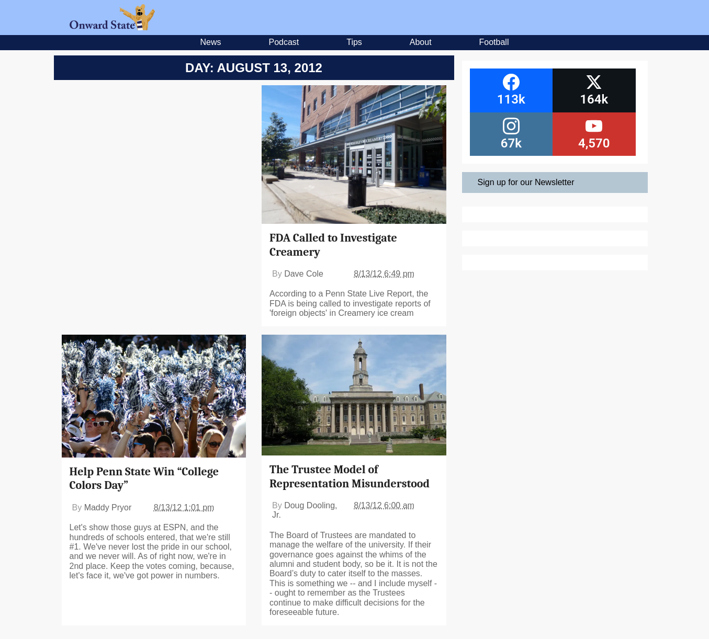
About (421, 42)
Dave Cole (303, 273)
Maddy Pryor (108, 507)
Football (494, 42)
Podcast (283, 42)
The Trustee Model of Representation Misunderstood (349, 476)
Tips (354, 42)
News (210, 42)
